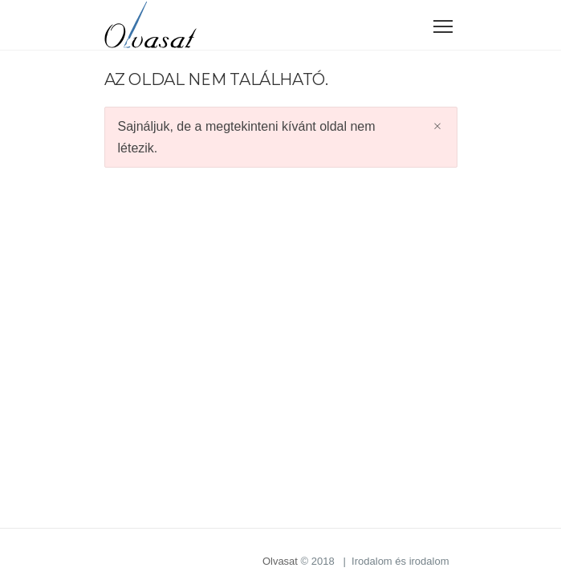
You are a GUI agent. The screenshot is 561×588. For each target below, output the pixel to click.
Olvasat (280, 561)
